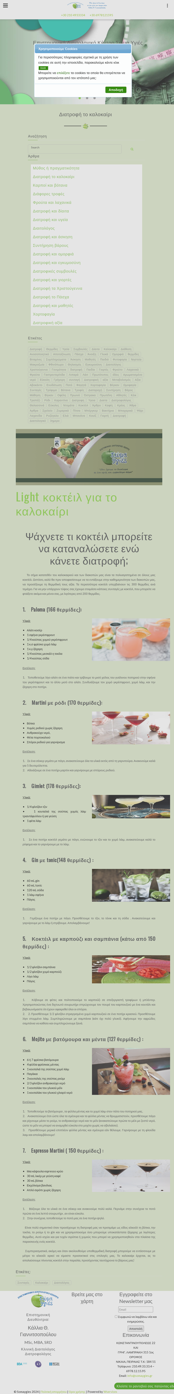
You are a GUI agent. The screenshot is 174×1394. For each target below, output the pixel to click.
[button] (115, 90)
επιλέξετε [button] (64, 73)
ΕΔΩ (43, 68)
